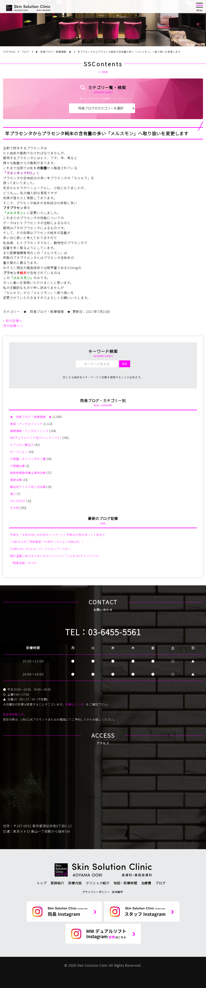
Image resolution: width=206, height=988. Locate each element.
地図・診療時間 (125, 883)
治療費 (146, 883)
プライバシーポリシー (96, 892)
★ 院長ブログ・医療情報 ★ (47, 311)
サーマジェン (19, 452)
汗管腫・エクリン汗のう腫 (28, 459)
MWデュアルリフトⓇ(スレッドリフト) (35, 438)
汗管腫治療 (17, 466)
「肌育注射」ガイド (23, 563)
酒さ (13, 494)
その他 (14, 508)
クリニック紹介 (97, 883)
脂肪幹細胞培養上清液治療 (28, 473)
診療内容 (75, 883)
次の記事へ (11, 325)
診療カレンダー (75, 704)
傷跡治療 (16, 480)
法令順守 (117, 892)
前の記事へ (14, 320)
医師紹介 (57, 883)
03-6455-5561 (114, 632)
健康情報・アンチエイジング (29, 431)
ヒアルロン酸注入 (22, 445)
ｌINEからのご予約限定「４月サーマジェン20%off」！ (47, 542)
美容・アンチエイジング (26, 424)
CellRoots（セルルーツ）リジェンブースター (40, 549)
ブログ (160, 883)
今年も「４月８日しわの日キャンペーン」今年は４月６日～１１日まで (57, 535)
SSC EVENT (18, 501)
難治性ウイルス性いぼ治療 (28, 487)
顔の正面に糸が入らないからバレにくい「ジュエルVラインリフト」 (55, 556)
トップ (42, 883)
